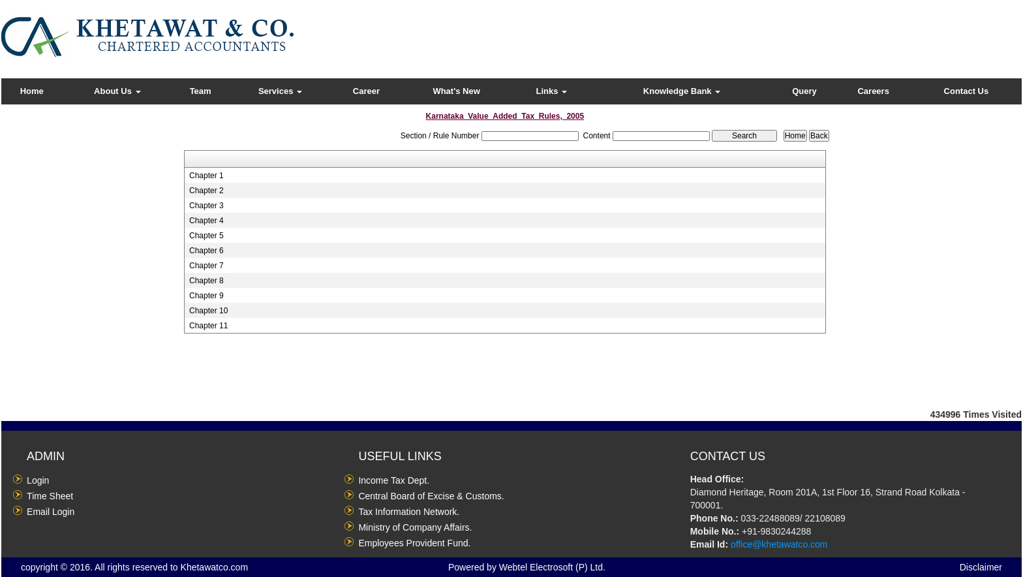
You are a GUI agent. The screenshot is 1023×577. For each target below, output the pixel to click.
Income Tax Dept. (393, 480)
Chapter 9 (206, 295)
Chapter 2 (206, 190)
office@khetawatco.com (779, 544)
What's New (456, 91)
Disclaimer (981, 567)
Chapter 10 (208, 310)
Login (38, 480)
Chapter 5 (206, 235)
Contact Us (966, 91)
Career (366, 91)
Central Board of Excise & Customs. (431, 496)
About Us (117, 91)
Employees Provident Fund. (414, 543)
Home (32, 91)
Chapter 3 (206, 205)
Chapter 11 (208, 325)
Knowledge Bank (681, 91)
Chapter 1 (206, 175)
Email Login (50, 512)
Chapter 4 (206, 220)
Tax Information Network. (408, 512)
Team (200, 91)
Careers (873, 91)
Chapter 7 (206, 265)
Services (280, 91)
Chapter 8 (206, 280)
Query (804, 91)
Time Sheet (50, 496)
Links (552, 91)
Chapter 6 (206, 250)
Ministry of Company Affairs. (415, 527)
